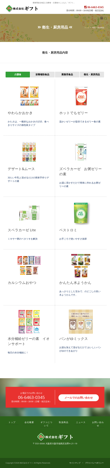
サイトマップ (74, 463)
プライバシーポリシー (94, 463)
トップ (87, 28)
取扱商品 (63, 422)
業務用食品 (67, 74)
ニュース (81, 422)
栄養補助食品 (42, 74)
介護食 (17, 74)
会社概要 (29, 422)
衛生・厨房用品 (98, 28)
